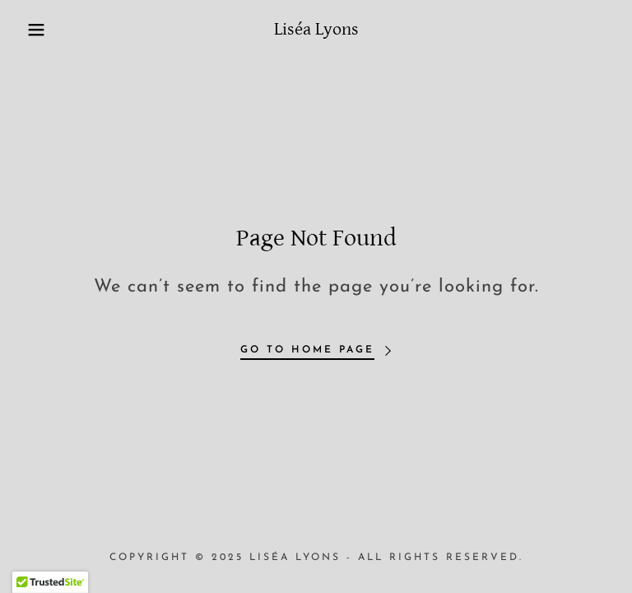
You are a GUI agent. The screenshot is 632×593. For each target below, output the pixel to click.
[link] (316, 31)
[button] (32, 29)
